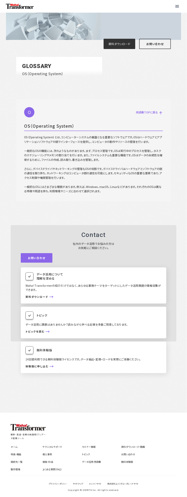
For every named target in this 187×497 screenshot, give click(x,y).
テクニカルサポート (52, 446)
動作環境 (15, 469)
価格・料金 (47, 461)
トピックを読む (35, 331)
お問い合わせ (155, 44)
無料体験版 (127, 461)
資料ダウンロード (119, 44)
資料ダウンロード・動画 (133, 446)
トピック (86, 454)
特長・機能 (16, 454)
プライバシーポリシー (58, 483)
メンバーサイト (95, 483)
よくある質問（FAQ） (52, 469)
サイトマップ (78, 483)
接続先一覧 (17, 461)
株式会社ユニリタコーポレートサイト (123, 483)
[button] (177, 6)
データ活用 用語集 (91, 461)
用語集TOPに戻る (148, 112)
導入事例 (47, 454)
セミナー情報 (88, 446)
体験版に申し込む (37, 366)
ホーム (14, 446)
